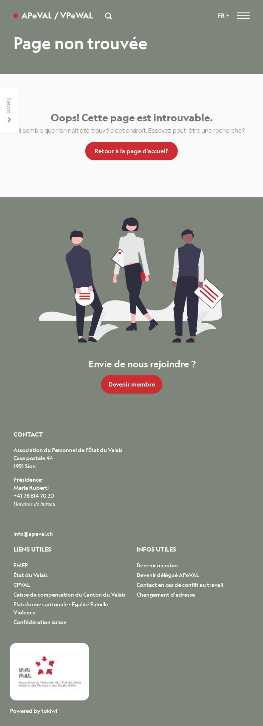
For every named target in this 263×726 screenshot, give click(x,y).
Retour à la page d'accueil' (131, 151)
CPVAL (21, 584)
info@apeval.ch (33, 533)
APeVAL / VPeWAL (57, 15)
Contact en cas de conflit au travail (180, 584)
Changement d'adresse (166, 594)
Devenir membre (131, 384)
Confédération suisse (39, 622)
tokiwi (49, 711)
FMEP (20, 565)
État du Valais (30, 575)
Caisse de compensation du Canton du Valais (69, 594)
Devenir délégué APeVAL (168, 575)
